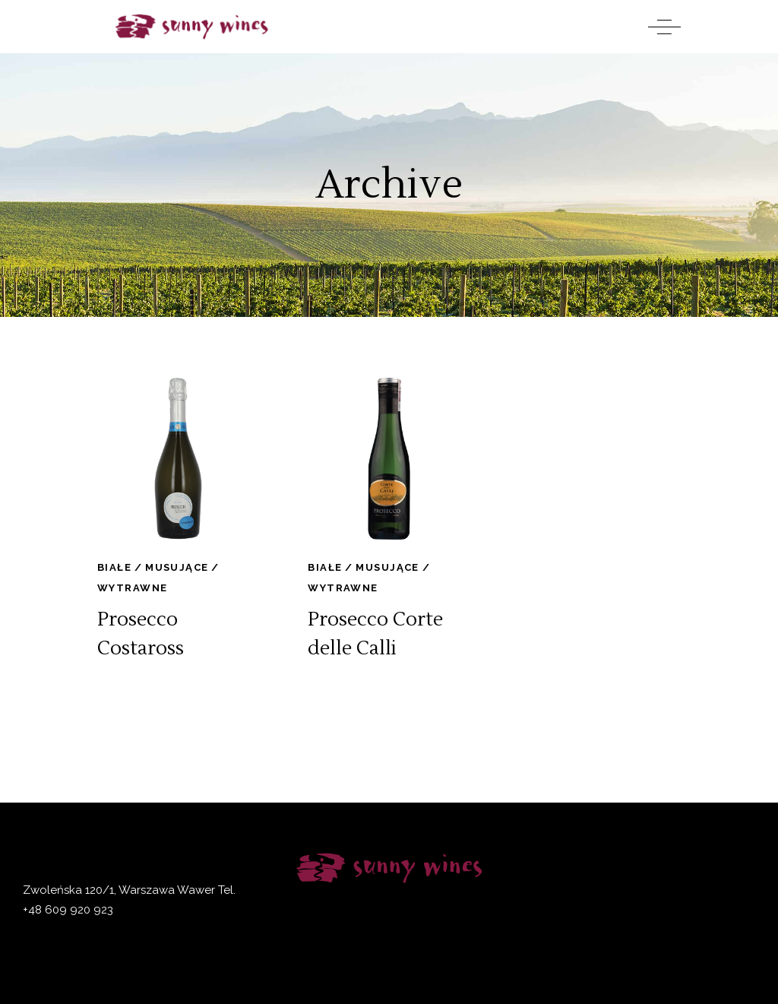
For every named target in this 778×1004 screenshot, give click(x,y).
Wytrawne (132, 588)
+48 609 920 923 (68, 910)
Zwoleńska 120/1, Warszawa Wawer (119, 890)
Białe (114, 567)
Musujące (176, 567)
